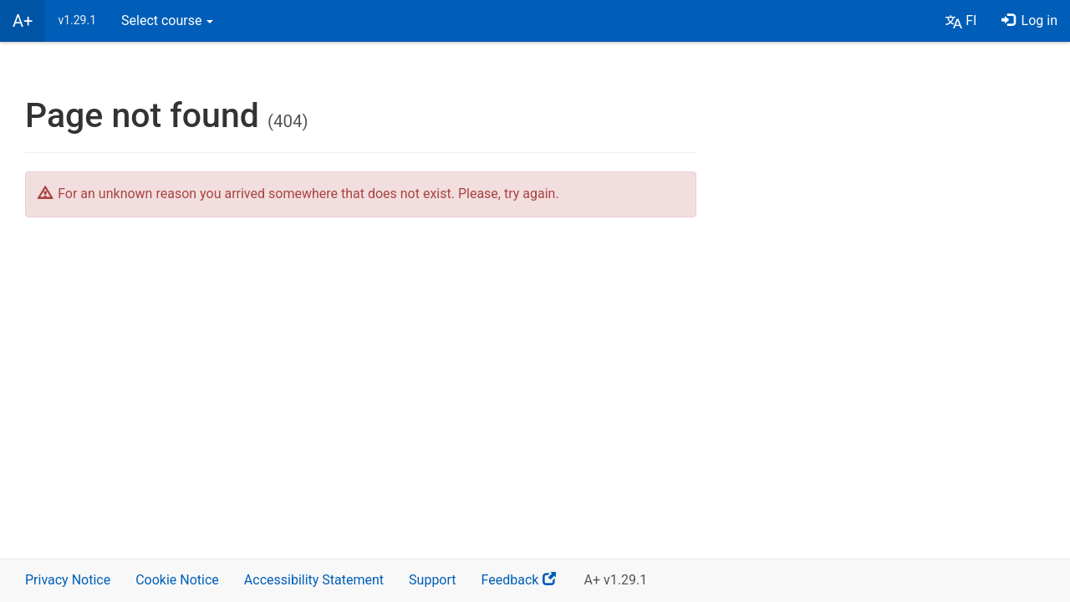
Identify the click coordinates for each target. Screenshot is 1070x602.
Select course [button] (167, 20)
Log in (1029, 20)
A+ (23, 21)
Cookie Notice (177, 580)
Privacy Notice (67, 580)
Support (432, 580)
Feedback (527, 585)
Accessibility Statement (314, 580)
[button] (961, 21)
